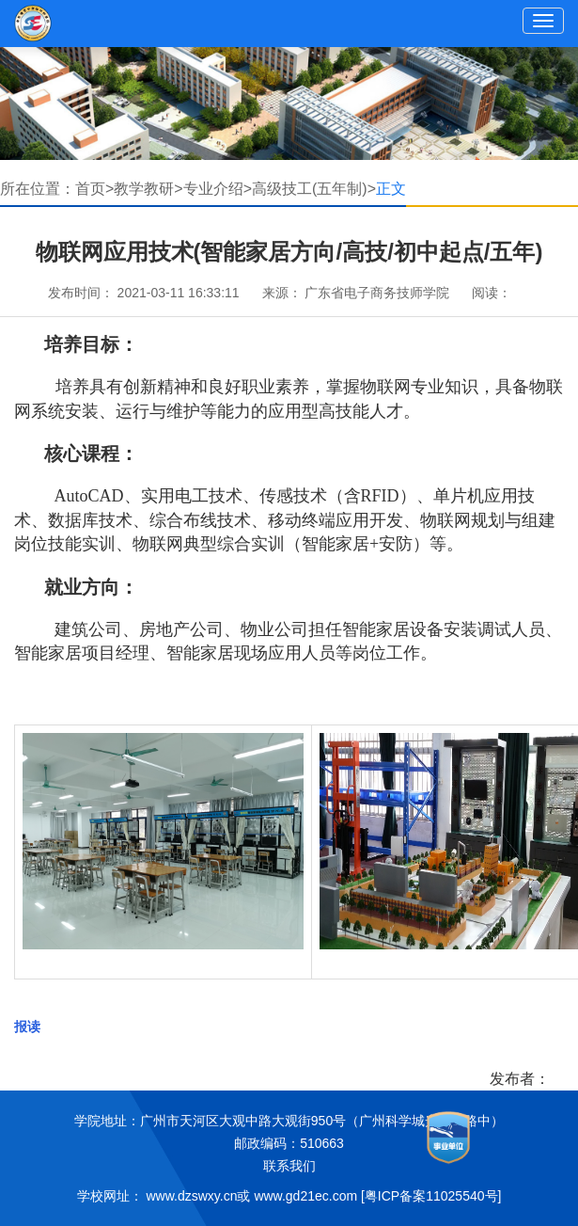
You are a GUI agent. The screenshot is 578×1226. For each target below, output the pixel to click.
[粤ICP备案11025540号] (431, 1195)
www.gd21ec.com (305, 1195)
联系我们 (289, 1165)
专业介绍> (217, 189)
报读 (27, 1026)
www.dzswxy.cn (192, 1195)
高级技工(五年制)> (314, 189)
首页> (94, 189)
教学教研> (148, 189)
